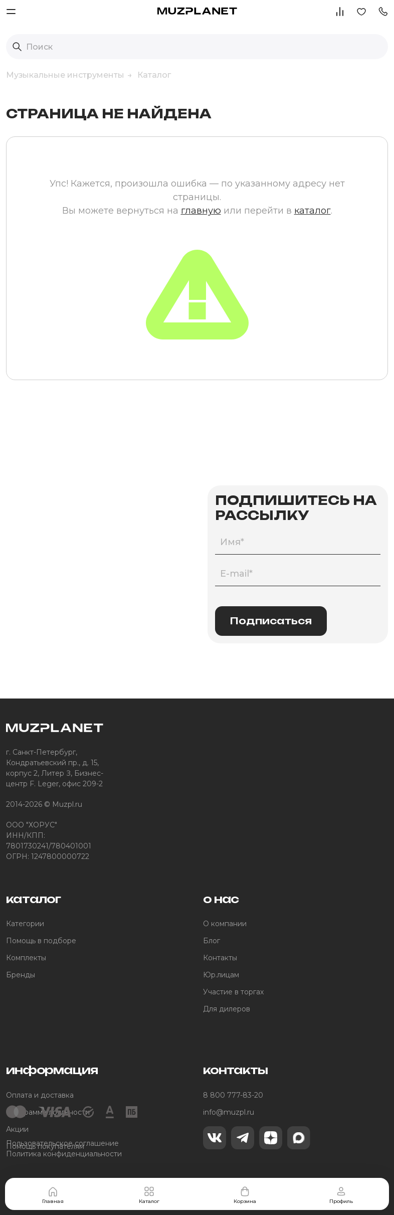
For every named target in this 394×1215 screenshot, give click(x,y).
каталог (312, 210)
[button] (383, 11)
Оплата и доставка (40, 1095)
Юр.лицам (221, 974)
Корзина (245, 1194)
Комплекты (26, 957)
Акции (17, 1129)
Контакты (220, 957)
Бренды (20, 974)
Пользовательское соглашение (62, 1143)
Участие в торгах (233, 991)
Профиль (341, 1194)
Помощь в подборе (41, 940)
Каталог (149, 1194)
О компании (225, 923)
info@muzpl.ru (228, 1112)
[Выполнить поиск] (17, 46)
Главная (53, 1194)
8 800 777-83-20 (233, 1095)
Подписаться (271, 621)
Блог (211, 940)
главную (201, 210)
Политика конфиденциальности (64, 1153)
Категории (25, 923)
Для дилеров (226, 1008)
